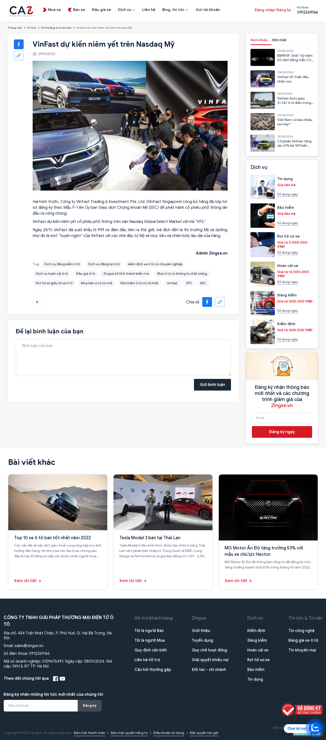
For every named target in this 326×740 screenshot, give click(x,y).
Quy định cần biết (150, 650)
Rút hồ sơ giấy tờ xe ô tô (54, 283)
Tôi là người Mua (149, 640)
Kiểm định (256, 630)
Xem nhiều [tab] (259, 40)
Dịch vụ (255, 618)
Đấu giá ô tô (85, 274)
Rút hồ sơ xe (258, 660)
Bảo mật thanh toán (89, 733)
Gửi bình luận (212, 384)
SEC (203, 283)
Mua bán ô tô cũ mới (96, 283)
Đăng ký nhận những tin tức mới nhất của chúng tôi (53, 694)
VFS (189, 283)
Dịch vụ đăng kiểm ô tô (62, 264)
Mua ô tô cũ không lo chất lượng (182, 274)
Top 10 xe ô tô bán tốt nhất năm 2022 (52, 537)
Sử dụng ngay (287, 194)
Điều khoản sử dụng (168, 733)
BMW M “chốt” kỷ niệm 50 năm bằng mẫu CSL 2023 (295, 60)
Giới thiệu (201, 630)
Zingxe (199, 618)
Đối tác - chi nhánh (209, 669)
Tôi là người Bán (149, 630)
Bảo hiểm (255, 669)
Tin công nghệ (301, 630)
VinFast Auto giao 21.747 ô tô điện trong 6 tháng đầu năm (294, 102)
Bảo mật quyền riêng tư (129, 733)
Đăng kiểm (257, 640)
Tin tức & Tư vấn (305, 618)
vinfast (172, 283)
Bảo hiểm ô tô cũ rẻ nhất (140, 283)
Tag (36, 264)
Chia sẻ (192, 302)
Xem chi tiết (25, 580)
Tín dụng (255, 679)
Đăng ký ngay (282, 431)
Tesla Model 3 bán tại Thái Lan (149, 537)
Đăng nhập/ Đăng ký (273, 10)
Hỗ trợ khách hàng (153, 618)
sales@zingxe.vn (29, 645)
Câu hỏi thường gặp (152, 669)
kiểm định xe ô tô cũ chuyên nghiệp (155, 264)
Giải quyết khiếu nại (210, 660)
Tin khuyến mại (302, 650)
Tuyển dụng (202, 640)
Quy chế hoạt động (209, 650)
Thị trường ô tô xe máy (56, 27)
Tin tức (31, 27)
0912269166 (39, 653)
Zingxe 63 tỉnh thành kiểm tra (126, 274)
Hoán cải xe (257, 650)
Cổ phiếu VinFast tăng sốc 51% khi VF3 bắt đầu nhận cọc (294, 145)
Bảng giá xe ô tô (303, 640)
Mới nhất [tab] (279, 40)
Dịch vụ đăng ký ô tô (104, 264)
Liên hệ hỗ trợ (147, 660)
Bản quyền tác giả (204, 733)
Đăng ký (89, 705)
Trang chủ (15, 27)
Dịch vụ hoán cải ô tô (52, 274)
